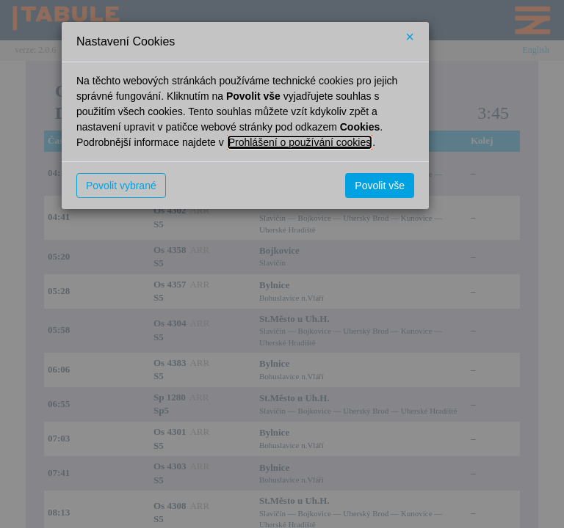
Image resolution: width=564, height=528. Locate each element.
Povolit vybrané (121, 185)
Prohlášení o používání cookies (300, 142)
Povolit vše (380, 185)
